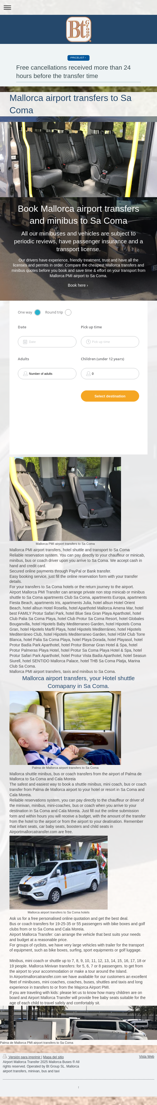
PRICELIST (77, 57)
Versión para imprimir (22, 1057)
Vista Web (146, 1057)
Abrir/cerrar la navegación (78, 7)
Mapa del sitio (53, 1057)
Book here (77, 285)
